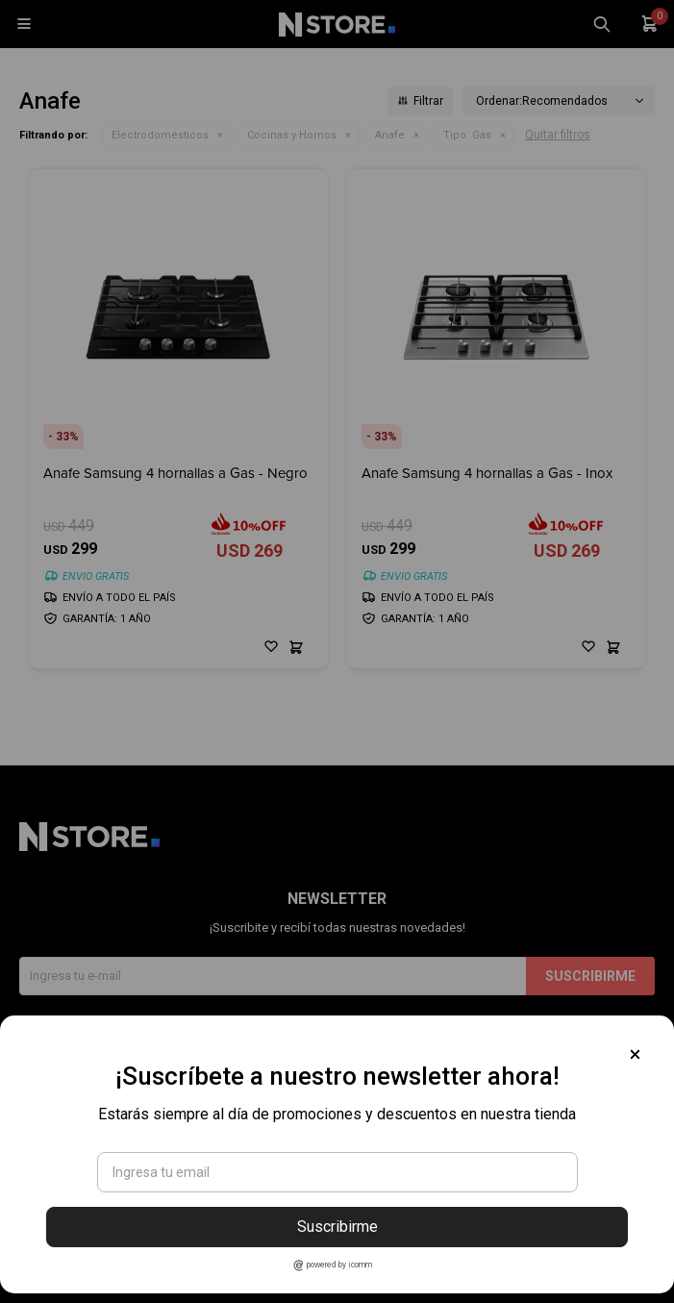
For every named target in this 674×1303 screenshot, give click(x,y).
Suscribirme (337, 1226)
